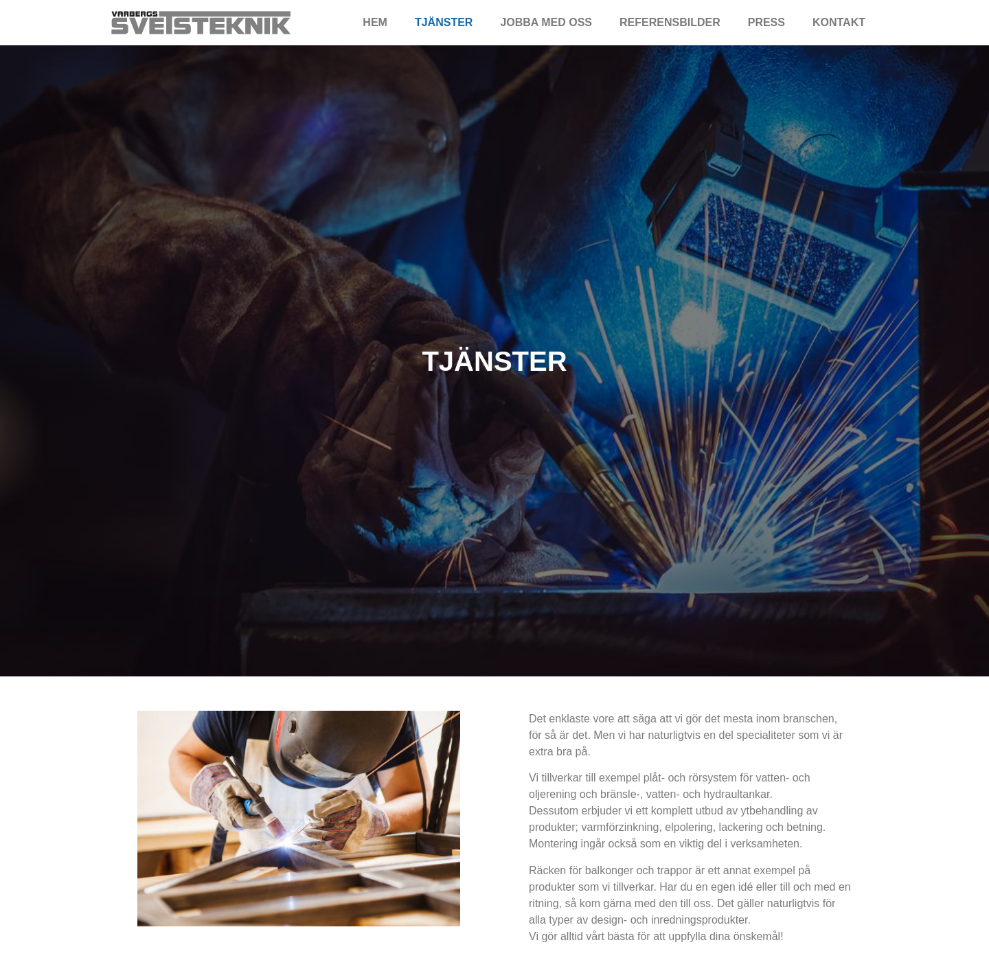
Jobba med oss (546, 22)
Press (766, 22)
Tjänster (444, 22)
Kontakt (838, 22)
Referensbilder (669, 22)
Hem (375, 22)
